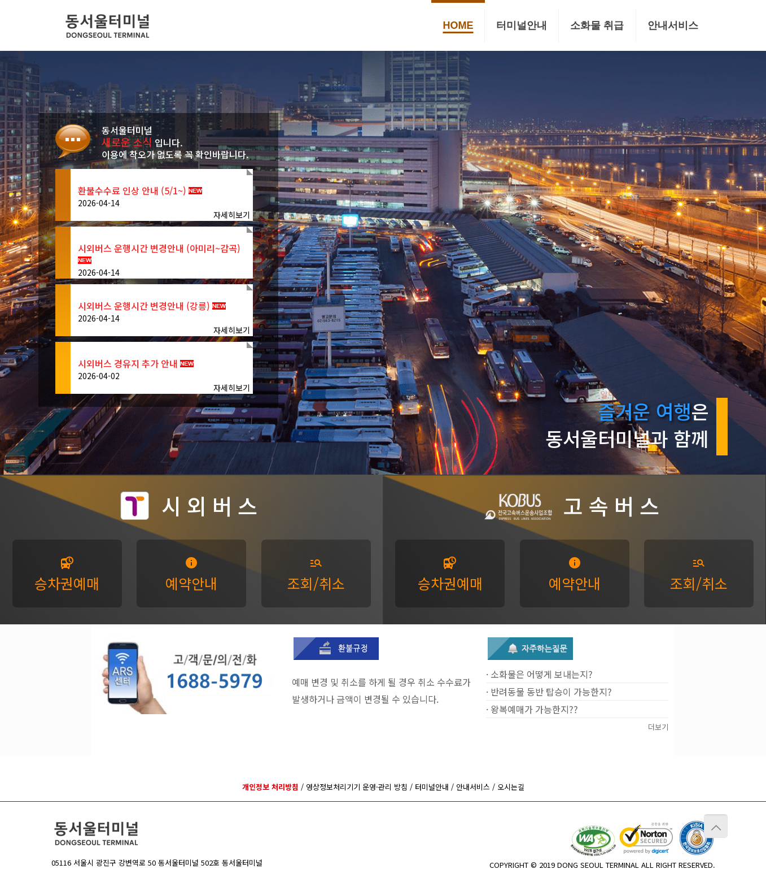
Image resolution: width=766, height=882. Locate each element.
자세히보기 (231, 214)
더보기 (658, 727)
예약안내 (191, 574)
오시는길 (510, 786)
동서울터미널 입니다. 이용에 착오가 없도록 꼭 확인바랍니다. (175, 142)
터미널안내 (432, 786)
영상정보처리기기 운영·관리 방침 (357, 786)
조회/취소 (316, 574)
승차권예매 (66, 574)
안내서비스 (473, 786)
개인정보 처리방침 (270, 786)
